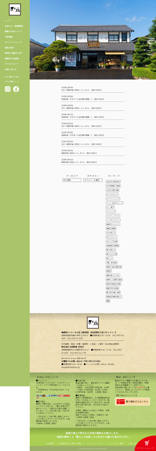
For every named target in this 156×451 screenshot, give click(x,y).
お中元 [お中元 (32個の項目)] (109, 182)
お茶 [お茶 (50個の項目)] (108, 190)
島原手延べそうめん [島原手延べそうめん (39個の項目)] (113, 275)
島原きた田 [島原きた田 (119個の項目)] (110, 267)
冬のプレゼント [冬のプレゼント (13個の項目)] (112, 237)
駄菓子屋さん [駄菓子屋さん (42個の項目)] (117, 297)
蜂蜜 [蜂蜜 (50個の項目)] (108, 288)
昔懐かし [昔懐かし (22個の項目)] (109, 280)
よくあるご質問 (116, 443)
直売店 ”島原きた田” (13, 53)
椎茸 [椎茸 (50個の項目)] (115, 280)
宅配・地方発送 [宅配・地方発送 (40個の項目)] (112, 263)
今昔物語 (8, 36)
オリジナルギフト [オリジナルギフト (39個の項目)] (112, 194)
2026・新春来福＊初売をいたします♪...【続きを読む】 (81, 90)
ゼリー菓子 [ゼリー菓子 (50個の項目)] (110, 207)
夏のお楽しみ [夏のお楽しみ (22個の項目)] (111, 250)
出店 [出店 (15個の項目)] (115, 241)
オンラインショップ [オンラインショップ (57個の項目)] (113, 199)
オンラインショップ (13, 42)
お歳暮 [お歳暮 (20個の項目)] (118, 186)
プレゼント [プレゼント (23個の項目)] (116, 220)
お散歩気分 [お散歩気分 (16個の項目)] (116, 182)
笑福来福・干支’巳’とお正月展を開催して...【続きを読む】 (83, 117)
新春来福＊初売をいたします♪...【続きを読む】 (79, 153)
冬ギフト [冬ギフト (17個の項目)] (109, 241)
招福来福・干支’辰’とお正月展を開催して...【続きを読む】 (83, 135)
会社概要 (50, 443)
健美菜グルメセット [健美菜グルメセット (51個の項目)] (113, 224)
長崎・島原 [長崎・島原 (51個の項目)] (116, 292)
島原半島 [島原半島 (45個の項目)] (118, 267)
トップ (7, 20)
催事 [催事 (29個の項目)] (108, 228)
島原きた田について (13, 31)
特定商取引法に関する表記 (69, 443)
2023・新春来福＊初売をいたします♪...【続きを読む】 (81, 144)
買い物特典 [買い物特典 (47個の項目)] (114, 288)
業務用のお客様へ (12, 58)
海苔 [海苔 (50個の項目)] (120, 280)
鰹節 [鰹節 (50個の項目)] (108, 301)
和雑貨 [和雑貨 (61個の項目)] (116, 245)
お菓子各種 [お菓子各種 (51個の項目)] (114, 190)
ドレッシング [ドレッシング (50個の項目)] (111, 211)
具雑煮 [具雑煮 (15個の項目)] (113, 228)
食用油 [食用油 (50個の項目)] (109, 297)
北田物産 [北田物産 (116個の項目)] (109, 245)
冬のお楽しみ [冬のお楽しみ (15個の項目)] (111, 233)
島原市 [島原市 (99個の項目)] (109, 271)
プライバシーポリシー (95, 443)
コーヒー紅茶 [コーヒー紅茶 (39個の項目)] (111, 203)
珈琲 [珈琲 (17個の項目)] (118, 284)
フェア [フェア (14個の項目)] (109, 220)
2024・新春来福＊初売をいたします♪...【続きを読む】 (81, 126)
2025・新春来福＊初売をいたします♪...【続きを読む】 (81, 108)
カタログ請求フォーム (12, 81)
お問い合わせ (10, 69)
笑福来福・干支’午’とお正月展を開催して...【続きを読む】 (83, 99)
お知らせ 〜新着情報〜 (14, 26)
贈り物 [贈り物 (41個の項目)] (109, 292)
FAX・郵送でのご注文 (12, 77)
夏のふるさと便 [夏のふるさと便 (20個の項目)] (112, 254)
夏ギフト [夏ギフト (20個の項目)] (109, 258)
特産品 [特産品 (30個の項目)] (113, 284)
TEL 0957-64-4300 (92, 361)
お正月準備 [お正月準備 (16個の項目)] (110, 186)
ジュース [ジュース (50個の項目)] (120, 203)
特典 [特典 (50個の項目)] (108, 284)
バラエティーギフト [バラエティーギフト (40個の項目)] (113, 216)
